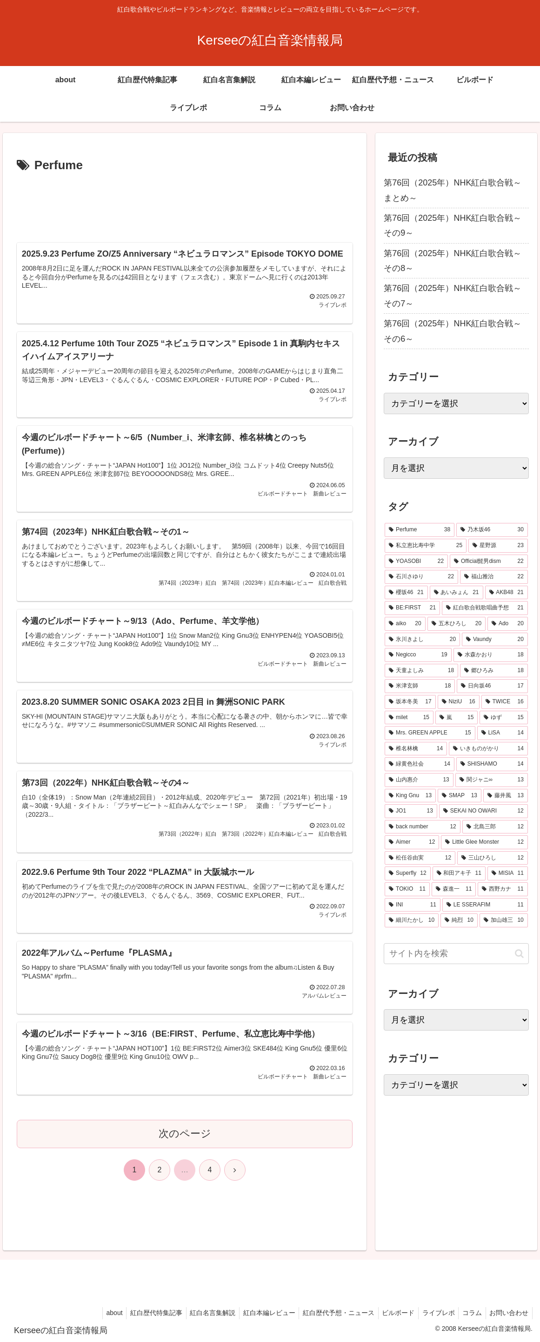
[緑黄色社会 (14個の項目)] (419, 764)
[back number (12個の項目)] (422, 827)
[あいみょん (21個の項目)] (456, 593)
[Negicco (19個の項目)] (418, 655)
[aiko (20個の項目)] (405, 624)
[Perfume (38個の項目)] (419, 530)
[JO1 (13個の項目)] (411, 811)
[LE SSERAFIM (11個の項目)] (485, 905)
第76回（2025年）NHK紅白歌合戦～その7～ (452, 296)
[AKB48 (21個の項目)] (506, 593)
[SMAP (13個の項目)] (459, 796)
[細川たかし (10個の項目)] (412, 920)
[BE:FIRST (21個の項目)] (412, 608)
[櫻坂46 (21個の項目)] (406, 593)
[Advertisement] (185, 204)
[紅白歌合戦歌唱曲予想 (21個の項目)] (485, 608)
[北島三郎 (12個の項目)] (495, 827)
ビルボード (390, 1312)
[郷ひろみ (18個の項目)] (494, 671)
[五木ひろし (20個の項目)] (456, 624)
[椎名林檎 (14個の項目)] (416, 749)
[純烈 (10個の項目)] (459, 920)
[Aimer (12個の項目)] (412, 842)
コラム (469, 1312)
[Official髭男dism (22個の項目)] (489, 562)
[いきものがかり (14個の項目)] (488, 749)
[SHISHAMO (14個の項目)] (492, 764)
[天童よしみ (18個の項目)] (421, 671)
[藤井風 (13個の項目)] (505, 796)
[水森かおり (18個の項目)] (490, 655)
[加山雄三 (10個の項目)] (504, 920)
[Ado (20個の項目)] (507, 624)
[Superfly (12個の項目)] (407, 873)
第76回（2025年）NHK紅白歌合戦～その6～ (452, 331)
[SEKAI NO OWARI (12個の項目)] (483, 811)
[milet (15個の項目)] (409, 718)
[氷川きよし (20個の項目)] (422, 640)
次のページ (185, 1146)
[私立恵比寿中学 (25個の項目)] (426, 546)
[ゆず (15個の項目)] (503, 718)
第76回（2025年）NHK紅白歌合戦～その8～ (452, 261)
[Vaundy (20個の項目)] (495, 640)
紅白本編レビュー (257, 1312)
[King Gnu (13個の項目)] (410, 796)
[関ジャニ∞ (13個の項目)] (491, 780)
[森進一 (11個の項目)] (454, 889)
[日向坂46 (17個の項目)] (492, 686)
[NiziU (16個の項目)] (459, 702)
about (96, 1312)
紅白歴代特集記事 (140, 1312)
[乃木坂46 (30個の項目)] (492, 530)
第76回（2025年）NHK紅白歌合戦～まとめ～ (452, 190)
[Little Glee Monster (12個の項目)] (484, 842)
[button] (519, 953)
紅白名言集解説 (198, 1312)
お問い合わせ (507, 1312)
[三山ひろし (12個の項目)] (492, 858)
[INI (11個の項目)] (412, 905)
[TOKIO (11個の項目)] (407, 889)
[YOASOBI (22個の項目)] (416, 562)
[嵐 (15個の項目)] (456, 718)
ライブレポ (433, 1312)
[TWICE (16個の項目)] (504, 702)
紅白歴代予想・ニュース (329, 1312)
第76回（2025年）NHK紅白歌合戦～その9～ (452, 225)
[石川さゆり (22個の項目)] (421, 577)
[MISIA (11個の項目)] (507, 873)
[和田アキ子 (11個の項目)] (459, 873)
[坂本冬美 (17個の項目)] (410, 702)
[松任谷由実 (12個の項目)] (420, 858)
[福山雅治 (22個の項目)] (494, 577)
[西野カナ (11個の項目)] (502, 889)
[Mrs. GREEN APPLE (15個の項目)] (430, 733)
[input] (456, 953)
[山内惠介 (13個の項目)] (419, 780)
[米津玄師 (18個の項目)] (420, 686)
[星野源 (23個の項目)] (498, 546)
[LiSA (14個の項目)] (502, 733)
